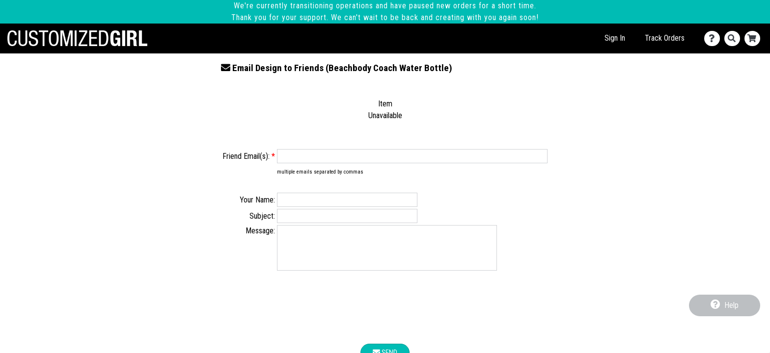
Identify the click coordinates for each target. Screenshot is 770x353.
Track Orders (665, 38)
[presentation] (385, 316)
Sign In (615, 38)
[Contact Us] (714, 38)
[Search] (734, 38)
